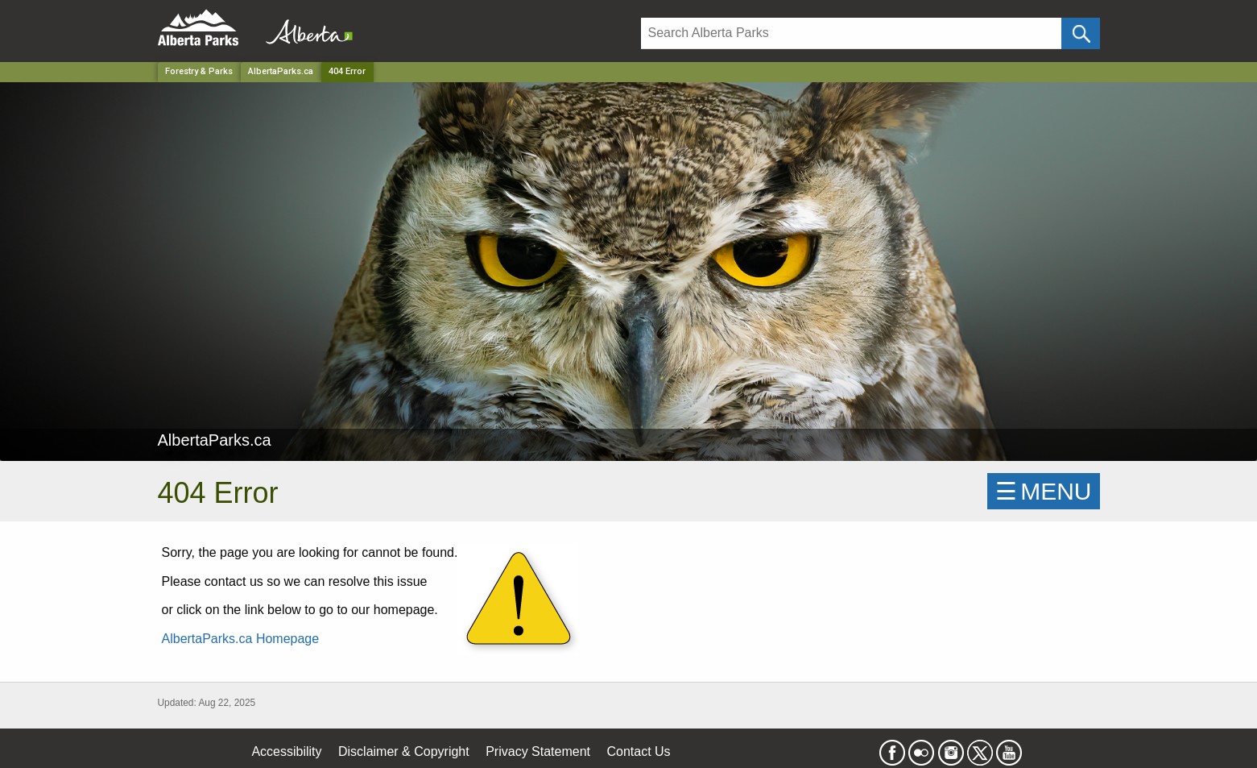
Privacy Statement (538, 751)
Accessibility (286, 751)
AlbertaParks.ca (280, 71)
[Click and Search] (1080, 33)
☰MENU (1043, 491)
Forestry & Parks (199, 71)
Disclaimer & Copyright (403, 751)
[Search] (851, 33)
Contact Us (638, 751)
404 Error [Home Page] (347, 71)
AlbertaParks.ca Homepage (241, 639)
